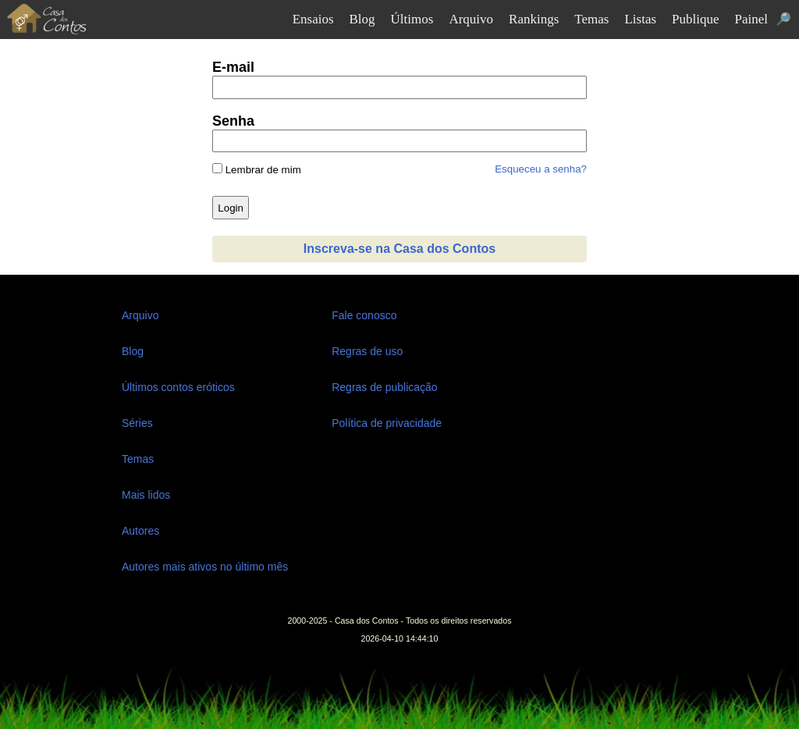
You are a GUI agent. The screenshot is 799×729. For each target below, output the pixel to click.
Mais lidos (146, 495)
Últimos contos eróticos (178, 387)
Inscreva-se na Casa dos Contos (399, 248)
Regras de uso (367, 351)
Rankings (534, 19)
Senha (233, 121)
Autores (140, 531)
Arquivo (471, 19)
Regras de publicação (384, 387)
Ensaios (313, 19)
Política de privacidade (387, 423)
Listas (640, 19)
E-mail (233, 67)
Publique (695, 19)
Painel (752, 19)
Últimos (412, 19)
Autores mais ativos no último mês (205, 566)
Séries (137, 423)
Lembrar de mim (256, 169)
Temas (591, 19)
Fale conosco (364, 315)
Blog (362, 19)
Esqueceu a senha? (541, 169)
